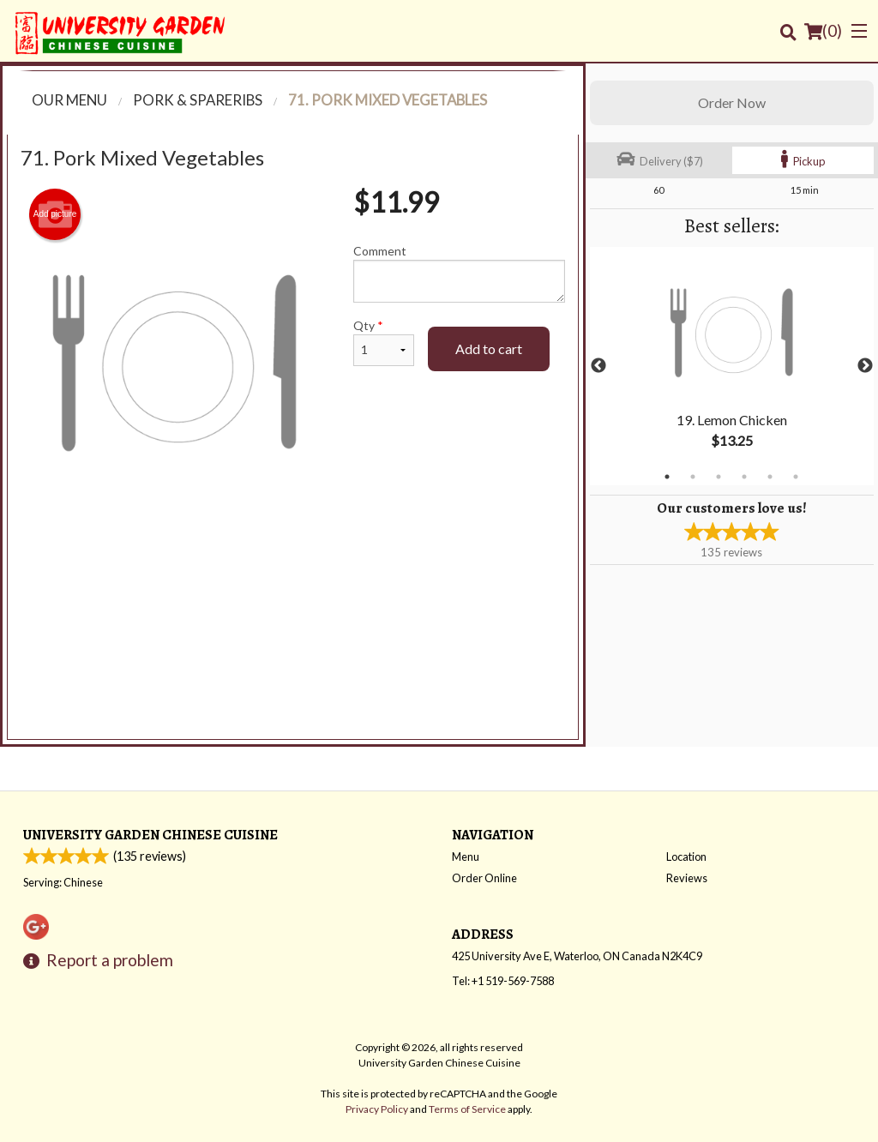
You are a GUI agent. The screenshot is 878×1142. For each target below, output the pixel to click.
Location (686, 856)
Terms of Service (467, 1109)
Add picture (55, 214)
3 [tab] (718, 476)
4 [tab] (744, 476)
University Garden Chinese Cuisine (150, 834)
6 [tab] (795, 476)
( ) (823, 31)
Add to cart (488, 348)
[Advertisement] (293, 572)
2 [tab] (692, 476)
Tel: (503, 981)
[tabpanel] (731, 366)
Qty (384, 342)
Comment (459, 273)
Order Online (484, 878)
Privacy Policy (377, 1109)
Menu (465, 856)
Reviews (686, 878)
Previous (598, 366)
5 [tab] (770, 476)
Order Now (732, 102)
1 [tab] (667, 476)
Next (865, 366)
